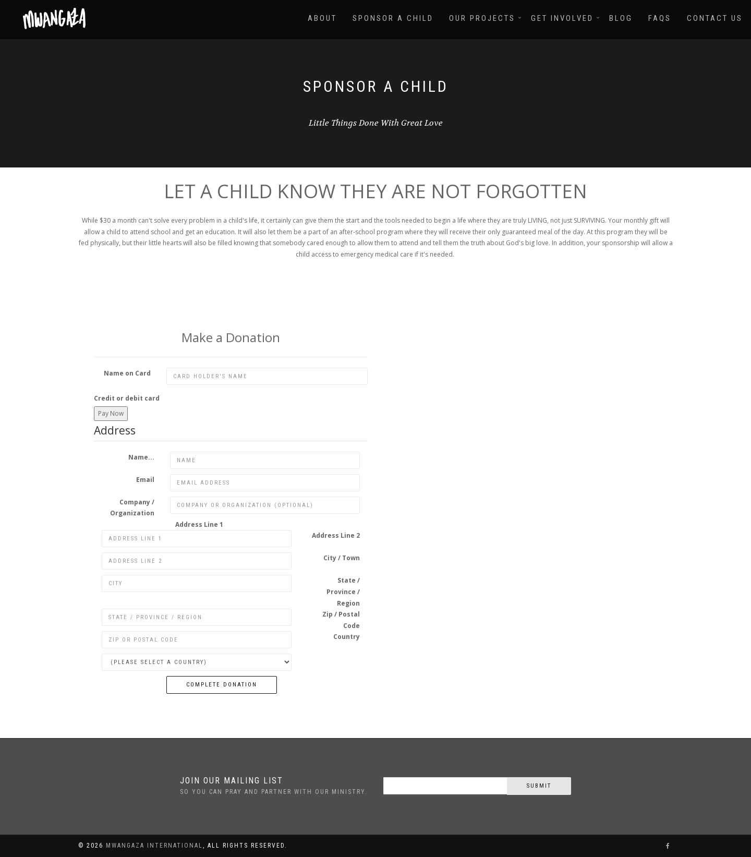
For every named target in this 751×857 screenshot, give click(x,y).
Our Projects (482, 18)
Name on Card (127, 373)
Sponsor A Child (393, 18)
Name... (141, 457)
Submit (539, 785)
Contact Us (715, 18)
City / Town (341, 557)
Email (145, 479)
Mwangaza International (154, 845)
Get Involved (562, 18)
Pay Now (111, 413)
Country (346, 636)
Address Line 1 (199, 524)
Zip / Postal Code (341, 620)
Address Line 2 (336, 535)
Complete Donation (221, 684)
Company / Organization (132, 508)
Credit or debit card (127, 398)
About (322, 18)
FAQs (659, 18)
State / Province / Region (343, 591)
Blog (621, 18)
